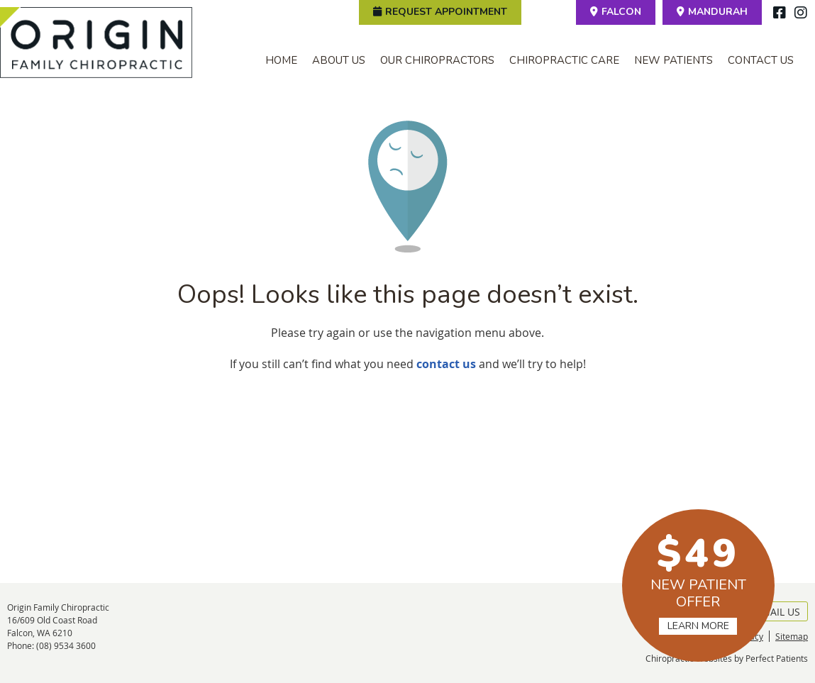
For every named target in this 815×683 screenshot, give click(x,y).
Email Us (770, 611)
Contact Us (761, 60)
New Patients (673, 60)
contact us (446, 364)
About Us (338, 60)
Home (281, 60)
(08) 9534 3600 (66, 645)
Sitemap (791, 636)
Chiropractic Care (564, 60)
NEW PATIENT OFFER (698, 581)
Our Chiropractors (437, 60)
